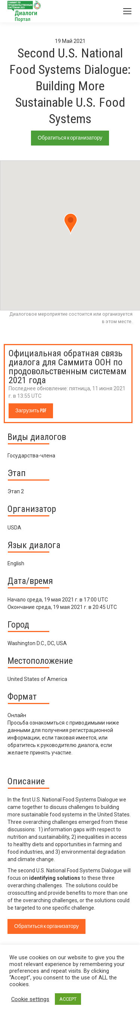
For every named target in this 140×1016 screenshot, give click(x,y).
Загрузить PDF (30, 410)
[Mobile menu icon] (127, 11)
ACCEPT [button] (68, 999)
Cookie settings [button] (30, 999)
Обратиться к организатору (70, 138)
